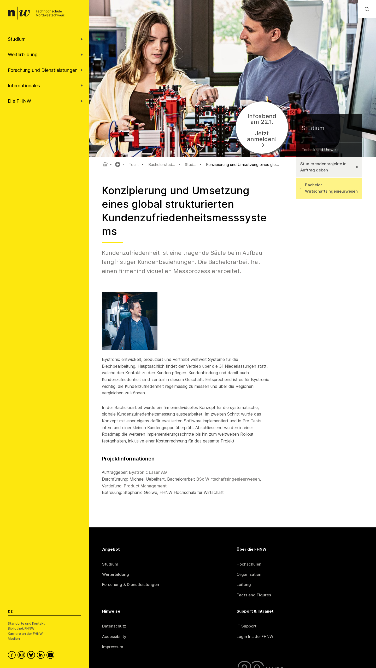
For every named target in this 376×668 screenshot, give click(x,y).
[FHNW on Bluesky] (32, 655)
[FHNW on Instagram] (22, 655)
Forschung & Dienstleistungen (130, 584)
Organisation (249, 574)
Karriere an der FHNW (25, 633)
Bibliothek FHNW (21, 628)
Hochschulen (249, 564)
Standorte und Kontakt (26, 623)
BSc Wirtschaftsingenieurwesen (228, 479)
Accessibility (114, 636)
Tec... (134, 164)
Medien (14, 638)
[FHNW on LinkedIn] (41, 655)
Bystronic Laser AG (148, 472)
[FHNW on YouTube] (51, 655)
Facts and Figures (254, 594)
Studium (110, 564)
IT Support (246, 626)
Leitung (244, 584)
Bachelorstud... (161, 164)
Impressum (112, 646)
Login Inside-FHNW (255, 636)
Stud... (190, 164)
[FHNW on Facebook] (12, 655)
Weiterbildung (115, 574)
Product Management (145, 485)
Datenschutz (114, 626)
